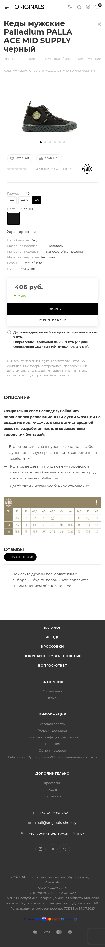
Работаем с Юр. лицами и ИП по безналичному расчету (52, 757)
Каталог (52, 627)
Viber (65, 849)
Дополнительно (52, 773)
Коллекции (52, 796)
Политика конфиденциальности (53, 737)
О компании (52, 691)
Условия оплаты (52, 724)
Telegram (53, 849)
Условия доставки (52, 730)
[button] (40, 142)
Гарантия (52, 744)
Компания (52, 682)
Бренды (52, 637)
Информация (52, 714)
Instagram (40, 849)
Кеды (52, 789)
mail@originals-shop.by (56, 822)
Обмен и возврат (52, 750)
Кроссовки (52, 646)
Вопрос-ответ (52, 665)
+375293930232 (53, 813)
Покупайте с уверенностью (52, 656)
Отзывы (52, 698)
